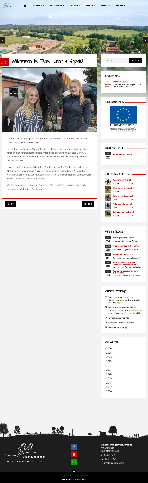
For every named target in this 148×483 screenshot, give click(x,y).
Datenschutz (80, 479)
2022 (109, 365)
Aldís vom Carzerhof (122, 204)
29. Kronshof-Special (122, 154)
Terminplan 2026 (121, 81)
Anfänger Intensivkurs (123, 237)
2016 (109, 391)
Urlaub (73, 5)
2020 (109, 374)
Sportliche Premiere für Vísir (121, 322)
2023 (109, 361)
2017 (109, 386)
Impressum (67, 479)
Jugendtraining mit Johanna (126, 246)
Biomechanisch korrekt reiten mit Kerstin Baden (124, 263)
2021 (109, 369)
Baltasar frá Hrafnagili (123, 212)
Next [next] (145, 40)
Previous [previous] (2, 40)
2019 (109, 378)
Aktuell (37, 5)
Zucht (119, 5)
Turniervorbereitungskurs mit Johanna (125, 272)
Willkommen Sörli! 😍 (118, 327)
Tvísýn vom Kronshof (123, 196)
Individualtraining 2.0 (123, 254)
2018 (109, 382)
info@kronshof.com (114, 462)
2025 (109, 352)
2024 (109, 357)
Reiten (104, 5)
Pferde (89, 5)
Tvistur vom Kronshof (123, 180)
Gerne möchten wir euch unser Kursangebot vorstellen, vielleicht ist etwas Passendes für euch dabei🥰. (124, 310)
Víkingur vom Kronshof (124, 188)
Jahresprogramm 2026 (118, 317)
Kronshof (56, 5)
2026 (109, 348)
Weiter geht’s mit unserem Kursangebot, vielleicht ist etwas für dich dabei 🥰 (124, 300)
